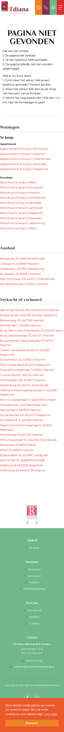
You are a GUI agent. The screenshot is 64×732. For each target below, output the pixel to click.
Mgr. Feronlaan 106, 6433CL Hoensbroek (27, 279)
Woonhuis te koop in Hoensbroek (23, 197)
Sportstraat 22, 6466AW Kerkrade (22, 460)
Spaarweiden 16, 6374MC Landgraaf (24, 455)
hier (57, 98)
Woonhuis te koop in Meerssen (21, 218)
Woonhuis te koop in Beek (18, 182)
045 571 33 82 (34, 660)
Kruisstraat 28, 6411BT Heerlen (20, 274)
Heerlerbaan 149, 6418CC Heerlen (22, 380)
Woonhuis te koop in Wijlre (18, 228)
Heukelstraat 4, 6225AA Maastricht (23, 405)
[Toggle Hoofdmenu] (60, 7)
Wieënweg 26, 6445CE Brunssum (22, 470)
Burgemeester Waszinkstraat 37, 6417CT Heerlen (27, 343)
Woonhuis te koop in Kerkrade (20, 203)
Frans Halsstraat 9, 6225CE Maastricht (25, 365)
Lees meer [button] (50, 714)
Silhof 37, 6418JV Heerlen (17, 450)
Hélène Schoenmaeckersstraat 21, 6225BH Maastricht (29, 392)
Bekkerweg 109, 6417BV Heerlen (22, 320)
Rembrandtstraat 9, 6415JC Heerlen (24, 284)
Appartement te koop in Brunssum (24, 148)
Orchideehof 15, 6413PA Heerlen (22, 420)
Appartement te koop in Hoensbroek (25, 159)
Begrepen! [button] (32, 723)
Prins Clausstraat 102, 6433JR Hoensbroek (28, 440)
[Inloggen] (38, 7)
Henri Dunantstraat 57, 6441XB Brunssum (28, 399)
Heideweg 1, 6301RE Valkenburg (22, 268)
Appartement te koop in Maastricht (24, 169)
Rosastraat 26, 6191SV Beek (18, 445)
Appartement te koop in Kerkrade (23, 164)
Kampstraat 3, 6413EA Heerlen (20, 410)
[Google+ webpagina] (36, 697)
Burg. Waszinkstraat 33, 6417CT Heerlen (27, 335)
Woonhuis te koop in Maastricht (21, 213)
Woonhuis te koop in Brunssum (21, 187)
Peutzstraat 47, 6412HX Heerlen (21, 434)
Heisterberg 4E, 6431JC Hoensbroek (24, 385)
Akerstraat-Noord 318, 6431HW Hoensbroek (29, 310)
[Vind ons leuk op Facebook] (28, 697)
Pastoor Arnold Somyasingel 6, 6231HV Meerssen (26, 427)
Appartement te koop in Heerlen (22, 154)
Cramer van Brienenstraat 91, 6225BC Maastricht (25, 352)
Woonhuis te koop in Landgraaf (21, 208)
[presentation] (27, 522)
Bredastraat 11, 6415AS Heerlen (20, 325)
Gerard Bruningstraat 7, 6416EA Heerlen (27, 370)
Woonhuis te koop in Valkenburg (22, 223)
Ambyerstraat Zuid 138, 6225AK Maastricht (28, 315)
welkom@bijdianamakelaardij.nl (33, 666)
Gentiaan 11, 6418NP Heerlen (19, 263)
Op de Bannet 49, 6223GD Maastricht (25, 415)
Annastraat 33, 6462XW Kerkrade (22, 258)
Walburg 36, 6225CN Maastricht (21, 465)
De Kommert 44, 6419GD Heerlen (22, 359)
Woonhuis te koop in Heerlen (20, 192)
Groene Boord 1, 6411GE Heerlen (22, 375)
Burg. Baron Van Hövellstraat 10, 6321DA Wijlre (31, 330)
